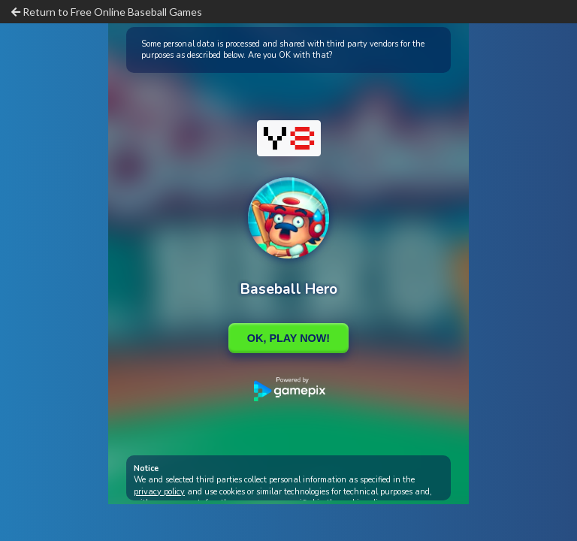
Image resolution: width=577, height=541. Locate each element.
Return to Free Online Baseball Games (106, 11)
